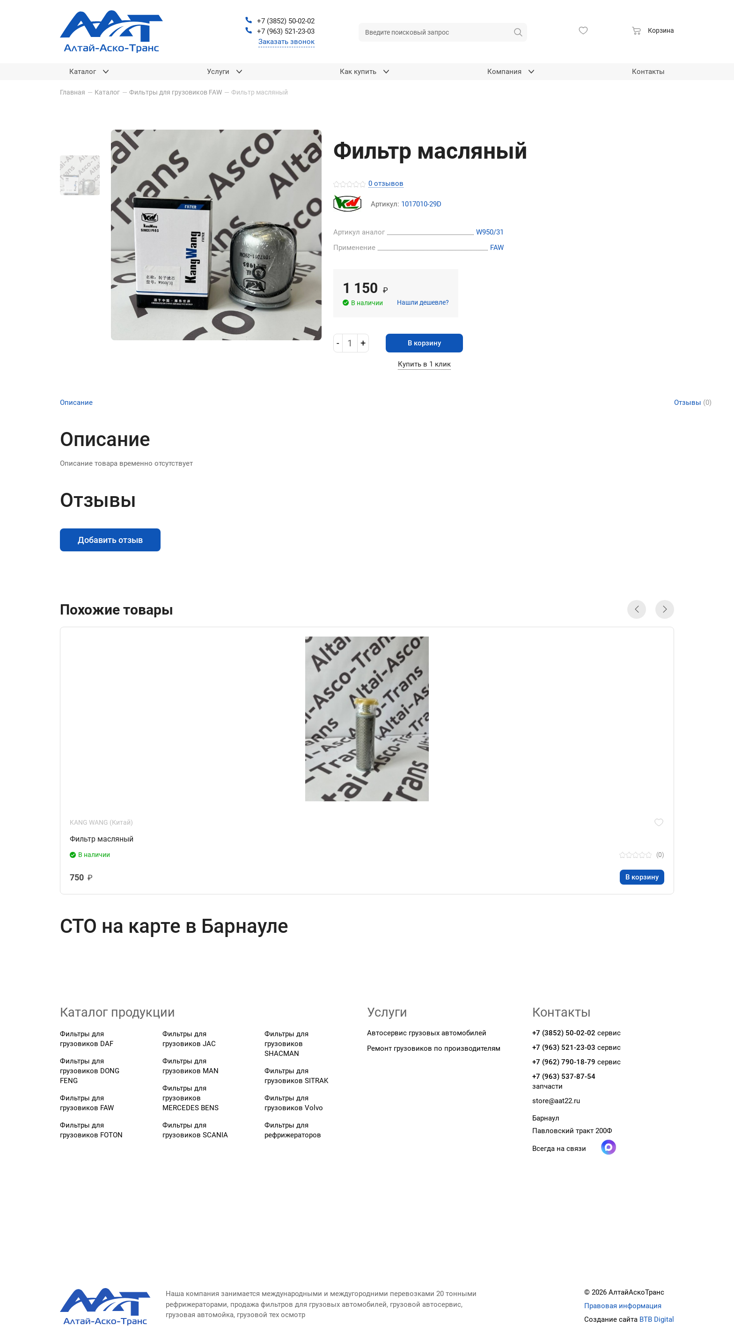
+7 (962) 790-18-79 (563, 1062)
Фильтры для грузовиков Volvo (293, 1103)
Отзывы (693, 402)
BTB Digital (656, 1319)
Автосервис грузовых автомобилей (426, 1033)
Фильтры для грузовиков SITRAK (296, 1076)
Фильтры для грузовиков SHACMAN (286, 1044)
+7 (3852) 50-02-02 (563, 1033)
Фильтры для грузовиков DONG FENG (89, 1071)
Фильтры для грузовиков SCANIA (195, 1130)
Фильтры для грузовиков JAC (189, 1039)
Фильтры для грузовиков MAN (190, 1066)
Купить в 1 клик (424, 364)
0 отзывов (386, 184)
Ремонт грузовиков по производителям (433, 1048)
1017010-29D (421, 204)
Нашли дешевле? (423, 302)
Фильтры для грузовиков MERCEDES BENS (190, 1098)
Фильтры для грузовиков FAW (87, 1103)
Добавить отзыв (110, 540)
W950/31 (490, 232)
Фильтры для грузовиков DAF (86, 1039)
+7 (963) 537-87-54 (563, 1076)
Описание (76, 402)
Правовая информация (622, 1306)
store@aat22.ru (556, 1101)
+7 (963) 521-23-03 (563, 1047)
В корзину (424, 343)
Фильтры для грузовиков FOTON (91, 1130)
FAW (497, 247)
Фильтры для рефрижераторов (292, 1130)
